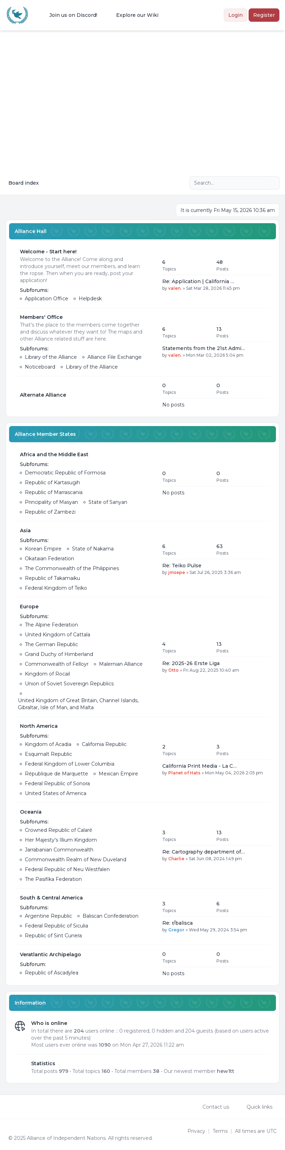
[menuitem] (68, 15)
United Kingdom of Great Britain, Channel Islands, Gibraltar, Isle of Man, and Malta (78, 704)
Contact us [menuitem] (211, 1107)
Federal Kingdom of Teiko (56, 588)
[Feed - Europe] (151, 657)
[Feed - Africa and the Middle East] (151, 483)
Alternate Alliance (43, 395)
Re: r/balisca (177, 923)
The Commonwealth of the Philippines (72, 568)
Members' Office (41, 317)
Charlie (176, 858)
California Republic (104, 744)
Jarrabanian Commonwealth (59, 850)
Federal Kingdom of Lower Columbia (69, 764)
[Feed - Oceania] (151, 845)
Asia (25, 530)
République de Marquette (56, 774)
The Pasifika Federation (53, 879)
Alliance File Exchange (114, 357)
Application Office (46, 298)
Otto (173, 670)
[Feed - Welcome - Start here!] (151, 275)
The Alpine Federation (51, 625)
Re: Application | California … (198, 281)
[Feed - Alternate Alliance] (151, 395)
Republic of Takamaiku (52, 578)
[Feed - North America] (151, 760)
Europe (29, 606)
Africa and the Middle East (54, 454)
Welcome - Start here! (48, 251)
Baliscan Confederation (110, 916)
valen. (174, 288)
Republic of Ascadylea (51, 973)
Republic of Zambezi (50, 512)
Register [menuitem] (264, 15)
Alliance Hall (31, 231)
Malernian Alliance (121, 664)
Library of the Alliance (51, 357)
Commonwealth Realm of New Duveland (75, 859)
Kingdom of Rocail (47, 674)
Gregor (176, 929)
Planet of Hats (184, 772)
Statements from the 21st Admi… (203, 348)
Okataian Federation (49, 558)
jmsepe (176, 572)
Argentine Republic (48, 916)
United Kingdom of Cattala (57, 634)
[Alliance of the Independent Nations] (17, 15)
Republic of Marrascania (54, 492)
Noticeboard (40, 367)
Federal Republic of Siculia (56, 926)
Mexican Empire (118, 774)
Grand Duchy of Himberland (59, 654)
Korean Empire (43, 549)
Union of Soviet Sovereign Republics (69, 683)
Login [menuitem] (235, 15)
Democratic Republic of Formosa (65, 473)
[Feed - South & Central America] (151, 917)
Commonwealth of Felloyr (56, 664)
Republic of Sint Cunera (53, 935)
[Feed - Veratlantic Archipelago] (151, 964)
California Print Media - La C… (199, 766)
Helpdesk (90, 298)
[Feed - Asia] (151, 559)
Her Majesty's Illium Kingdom (61, 840)
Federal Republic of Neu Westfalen (67, 869)
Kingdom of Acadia (48, 744)
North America (39, 726)
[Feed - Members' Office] (151, 342)
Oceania (31, 812)
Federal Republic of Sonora (57, 783)
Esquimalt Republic (48, 754)
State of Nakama (93, 549)
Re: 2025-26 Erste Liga (191, 663)
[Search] (260, 183)
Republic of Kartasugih (52, 482)
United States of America (55, 793)
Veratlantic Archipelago (50, 954)
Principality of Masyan (51, 502)
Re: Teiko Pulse (181, 565)
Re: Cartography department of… (203, 852)
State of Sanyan (107, 502)
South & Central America (51, 898)
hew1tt (225, 1071)
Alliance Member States (45, 434)
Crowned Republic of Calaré (58, 830)
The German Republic (51, 644)
